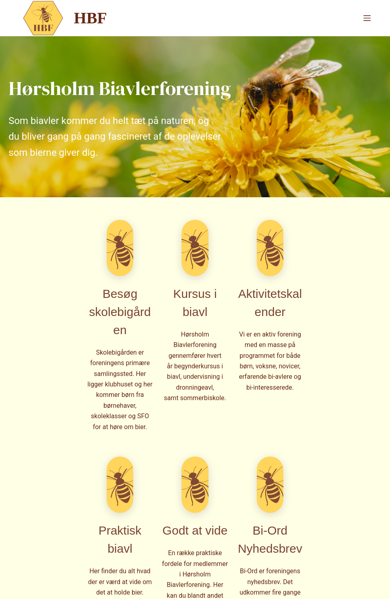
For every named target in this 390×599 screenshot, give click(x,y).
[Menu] (367, 18)
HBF (90, 18)
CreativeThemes (152, 585)
